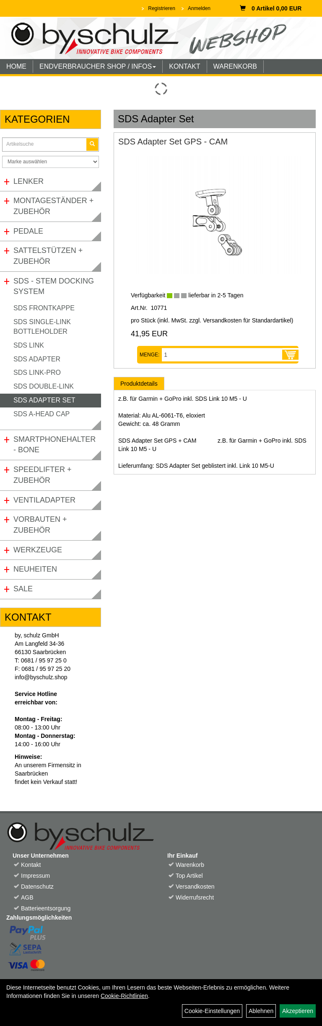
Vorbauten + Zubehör (40, 524)
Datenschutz (37, 886)
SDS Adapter (36, 359)
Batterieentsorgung (45, 908)
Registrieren (161, 8)
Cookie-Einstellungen (212, 1011)
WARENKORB (235, 66)
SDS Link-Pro (37, 372)
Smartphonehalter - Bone (54, 444)
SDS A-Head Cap (41, 414)
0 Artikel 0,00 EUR (270, 8)
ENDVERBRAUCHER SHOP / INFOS (97, 66)
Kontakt (31, 864)
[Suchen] (92, 144)
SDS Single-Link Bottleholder (42, 326)
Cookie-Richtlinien (124, 995)
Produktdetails (139, 383)
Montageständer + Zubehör (53, 206)
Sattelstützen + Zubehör (48, 256)
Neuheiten (35, 569)
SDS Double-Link (43, 386)
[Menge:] (222, 354)
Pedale (28, 231)
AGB (27, 897)
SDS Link (28, 345)
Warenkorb (190, 864)
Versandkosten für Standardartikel (247, 320)
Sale (23, 589)
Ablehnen (261, 1011)
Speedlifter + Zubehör (42, 475)
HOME (16, 66)
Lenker (28, 181)
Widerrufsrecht (195, 897)
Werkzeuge (37, 550)
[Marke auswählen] (50, 162)
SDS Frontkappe (44, 308)
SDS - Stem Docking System (53, 286)
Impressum (35, 875)
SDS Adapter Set (44, 400)
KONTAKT (184, 66)
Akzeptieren (297, 1011)
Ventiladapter (44, 500)
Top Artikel (189, 875)
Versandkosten (195, 886)
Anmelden (199, 8)
